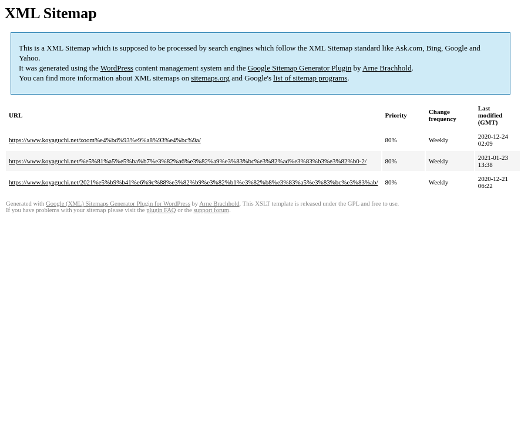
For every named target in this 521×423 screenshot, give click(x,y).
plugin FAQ (161, 210)
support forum (211, 210)
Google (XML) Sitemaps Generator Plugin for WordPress (118, 203)
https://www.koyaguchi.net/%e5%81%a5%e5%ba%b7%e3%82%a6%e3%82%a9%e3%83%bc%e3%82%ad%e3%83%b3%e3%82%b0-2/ (188, 160)
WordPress (116, 67)
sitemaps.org (210, 77)
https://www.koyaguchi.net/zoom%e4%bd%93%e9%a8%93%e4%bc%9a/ (105, 139)
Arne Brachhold (386, 67)
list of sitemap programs (310, 77)
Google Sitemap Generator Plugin (300, 67)
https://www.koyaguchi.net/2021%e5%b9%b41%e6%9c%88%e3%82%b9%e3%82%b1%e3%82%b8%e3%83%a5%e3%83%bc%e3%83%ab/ (193, 182)
